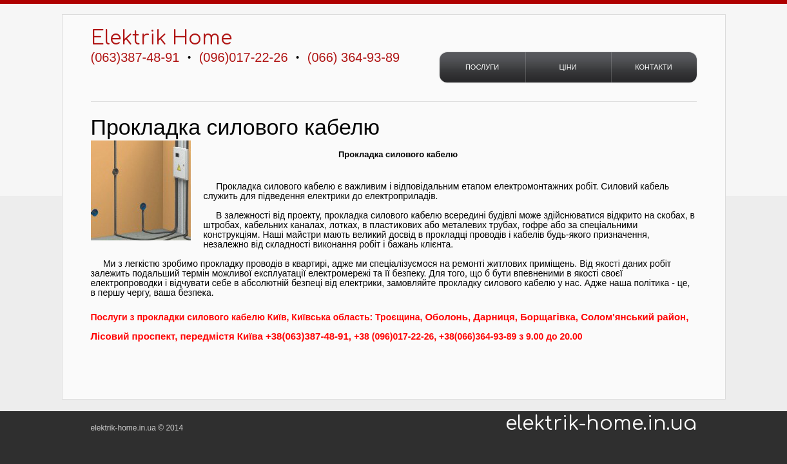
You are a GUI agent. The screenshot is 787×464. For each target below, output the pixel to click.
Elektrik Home (161, 38)
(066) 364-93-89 (353, 57)
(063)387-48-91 (135, 57)
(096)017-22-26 (243, 57)
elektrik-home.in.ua (601, 424)
